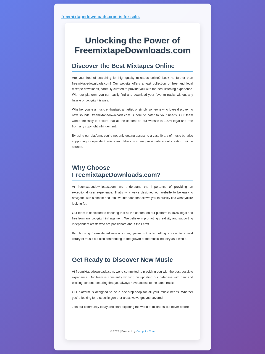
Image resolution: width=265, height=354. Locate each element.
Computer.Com (145, 331)
